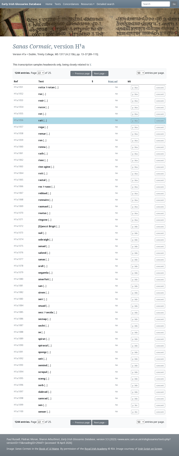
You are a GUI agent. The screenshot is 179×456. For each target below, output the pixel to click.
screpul (42, 372)
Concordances (71, 4)
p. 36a (135, 87)
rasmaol (43, 206)
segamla (43, 272)
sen (40, 405)
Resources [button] (87, 4)
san (40, 285)
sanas (41, 259)
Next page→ (100, 73)
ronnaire (43, 199)
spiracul (43, 345)
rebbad (42, 193)
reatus (42, 213)
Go (174, 4)
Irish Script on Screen (150, 448)
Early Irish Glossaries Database (21, 4)
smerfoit (43, 279)
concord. (160, 87)
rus (40, 94)
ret (40, 113)
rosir (41, 100)
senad (42, 246)
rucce (41, 107)
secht (41, 325)
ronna (42, 147)
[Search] (155, 4)
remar (42, 133)
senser (42, 411)
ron (40, 140)
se (39, 332)
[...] (56, 87)
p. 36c (135, 405)
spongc (42, 352)
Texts (58, 4)
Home (49, 4)
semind (42, 365)
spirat (42, 338)
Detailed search (105, 4)
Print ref (113, 81)
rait (40, 120)
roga (41, 127)
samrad (42, 398)
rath (41, 153)
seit (40, 358)
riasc (41, 160)
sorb (41, 385)
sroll (40, 266)
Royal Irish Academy (96, 448)
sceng (41, 378)
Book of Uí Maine (49, 448)
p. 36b (135, 226)
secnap (42, 319)
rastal (42, 180)
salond (42, 252)
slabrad (42, 391)
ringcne (42, 219)
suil (40, 233)
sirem (41, 292)
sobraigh (43, 239)
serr (40, 299)
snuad (42, 305)
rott (40, 173)
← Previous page (81, 73)
